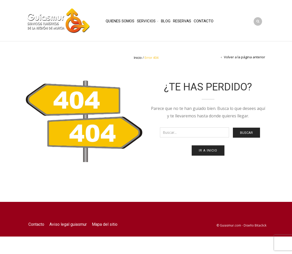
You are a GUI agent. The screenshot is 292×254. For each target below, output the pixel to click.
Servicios (146, 21)
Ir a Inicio (208, 150)
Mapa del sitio (104, 224)
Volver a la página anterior (244, 57)
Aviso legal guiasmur (68, 224)
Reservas (182, 21)
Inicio (138, 57)
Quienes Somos (120, 21)
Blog (165, 21)
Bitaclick (260, 225)
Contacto (203, 21)
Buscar (246, 133)
